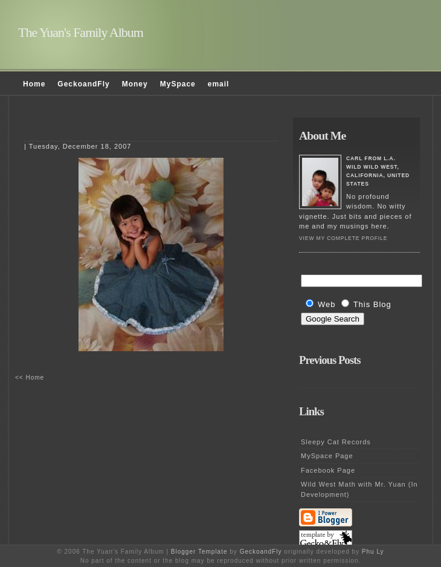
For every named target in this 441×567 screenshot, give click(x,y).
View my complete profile (343, 238)
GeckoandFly (83, 84)
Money (135, 84)
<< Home (29, 377)
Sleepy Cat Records (336, 442)
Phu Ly (373, 551)
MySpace (178, 84)
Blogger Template (199, 551)
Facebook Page (328, 470)
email (219, 84)
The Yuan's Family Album (80, 32)
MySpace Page (327, 455)
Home (34, 84)
